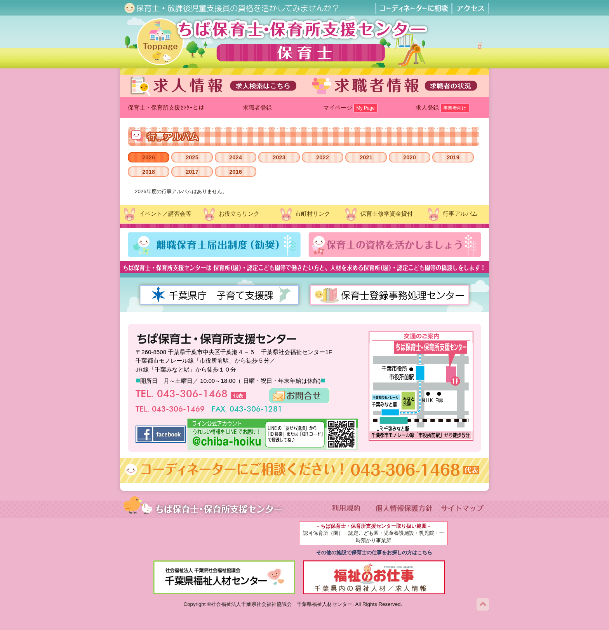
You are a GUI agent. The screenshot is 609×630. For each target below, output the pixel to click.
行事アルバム (452, 214)
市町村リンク (304, 214)
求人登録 (442, 108)
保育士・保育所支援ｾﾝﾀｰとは (166, 107)
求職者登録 (258, 107)
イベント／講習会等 (156, 214)
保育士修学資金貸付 (378, 214)
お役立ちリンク (230, 214)
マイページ (350, 108)
